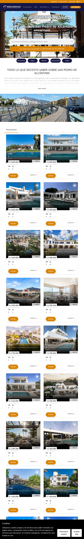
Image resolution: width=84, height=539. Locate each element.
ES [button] (79, 2)
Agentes (54, 2)
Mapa (32, 60)
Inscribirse (75, 7)
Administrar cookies (63, 533)
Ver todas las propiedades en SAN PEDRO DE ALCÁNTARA (42, 49)
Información (44, 7)
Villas (35, 7)
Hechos (44, 60)
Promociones (27, 7)
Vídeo (67, 60)
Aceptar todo (77, 533)
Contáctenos (55, 7)
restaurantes (55, 60)
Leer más (42, 88)
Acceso (65, 7)
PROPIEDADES (11, 130)
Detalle (13, 176)
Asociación (63, 2)
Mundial (72, 2)
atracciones (21, 60)
